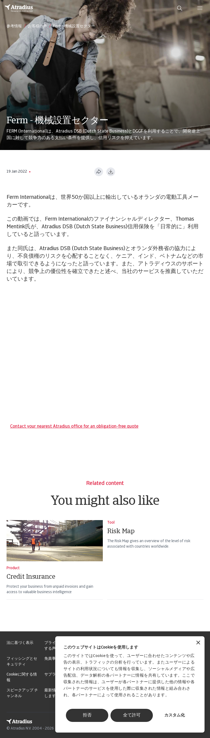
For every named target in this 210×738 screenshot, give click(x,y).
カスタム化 (174, 715)
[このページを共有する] (98, 171)
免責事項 (52, 659)
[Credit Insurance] (55, 567)
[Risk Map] (155, 567)
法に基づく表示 (20, 643)
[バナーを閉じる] (198, 643)
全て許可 (132, 715)
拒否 (87, 715)
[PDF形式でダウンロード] (110, 171)
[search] (180, 8)
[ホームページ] (19, 8)
